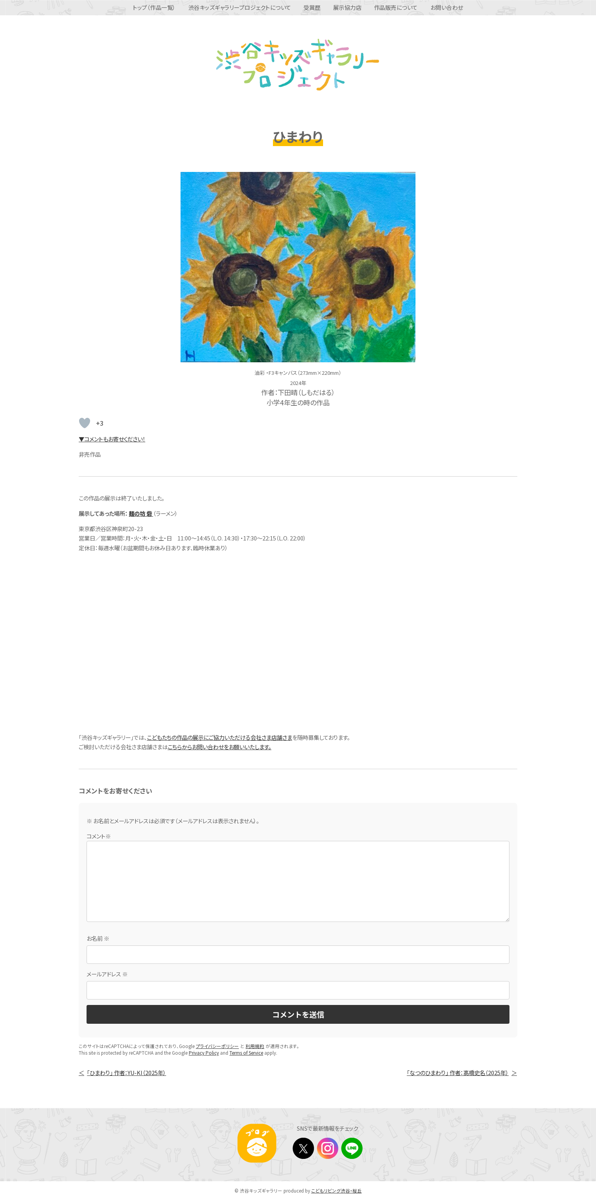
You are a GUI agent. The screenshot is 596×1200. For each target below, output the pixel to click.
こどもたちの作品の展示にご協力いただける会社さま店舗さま (219, 737)
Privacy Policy (204, 1053)
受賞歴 (312, 7)
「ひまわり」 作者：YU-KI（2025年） (126, 1072)
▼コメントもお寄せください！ (112, 439)
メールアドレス (107, 974)
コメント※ (99, 836)
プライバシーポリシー (217, 1046)
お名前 (98, 938)
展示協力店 (347, 7)
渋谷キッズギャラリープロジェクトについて (239, 7)
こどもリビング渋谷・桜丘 (336, 1190)
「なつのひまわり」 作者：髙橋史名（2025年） (458, 1072)
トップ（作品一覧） (154, 7)
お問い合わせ (446, 7)
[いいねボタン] (84, 423)
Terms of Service (246, 1053)
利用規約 (255, 1046)
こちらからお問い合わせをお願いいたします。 (219, 747)
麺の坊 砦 (141, 513)
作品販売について (396, 7)
